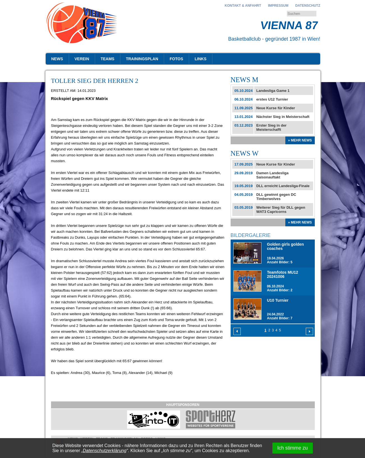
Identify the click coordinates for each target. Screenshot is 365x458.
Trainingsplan (142, 59)
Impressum (278, 6)
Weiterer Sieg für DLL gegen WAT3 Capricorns (280, 209)
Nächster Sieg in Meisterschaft (282, 117)
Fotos (176, 59)
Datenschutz (307, 6)
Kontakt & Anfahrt (243, 6)
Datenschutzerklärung (105, 450)
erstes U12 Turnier (272, 99)
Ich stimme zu (292, 448)
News (57, 59)
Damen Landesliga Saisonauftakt (272, 175)
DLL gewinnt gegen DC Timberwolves (276, 196)
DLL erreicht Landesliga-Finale (283, 186)
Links (200, 59)
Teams (107, 59)
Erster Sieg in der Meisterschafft (271, 127)
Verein (82, 59)
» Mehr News (300, 140)
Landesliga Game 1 (273, 91)
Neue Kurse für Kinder (275, 108)
